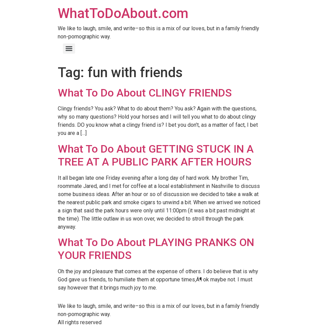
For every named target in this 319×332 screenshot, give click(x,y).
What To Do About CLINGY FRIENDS (145, 92)
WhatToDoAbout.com (123, 13)
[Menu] (69, 48)
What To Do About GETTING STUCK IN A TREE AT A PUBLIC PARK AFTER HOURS (156, 155)
